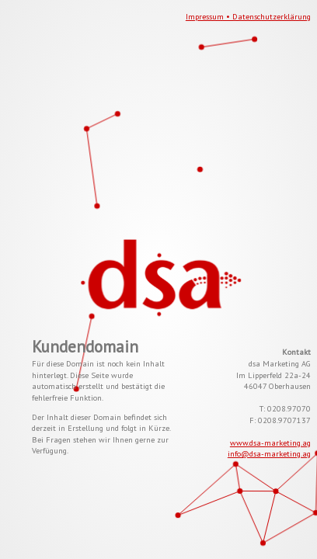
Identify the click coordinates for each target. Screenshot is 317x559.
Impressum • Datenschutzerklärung (248, 16)
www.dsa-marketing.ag (270, 442)
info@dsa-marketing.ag (269, 453)
